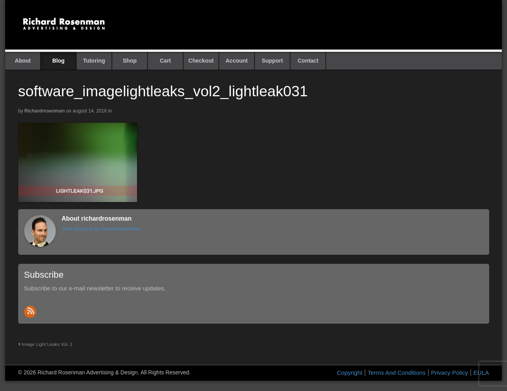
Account (237, 60)
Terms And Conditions (396, 372)
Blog (58, 60)
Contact (307, 60)
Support (272, 60)
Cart (165, 60)
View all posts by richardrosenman (104, 229)
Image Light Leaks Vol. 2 (45, 344)
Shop (130, 60)
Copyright (349, 372)
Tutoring (94, 60)
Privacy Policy (449, 372)
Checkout (201, 60)
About (22, 60)
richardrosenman (45, 111)
